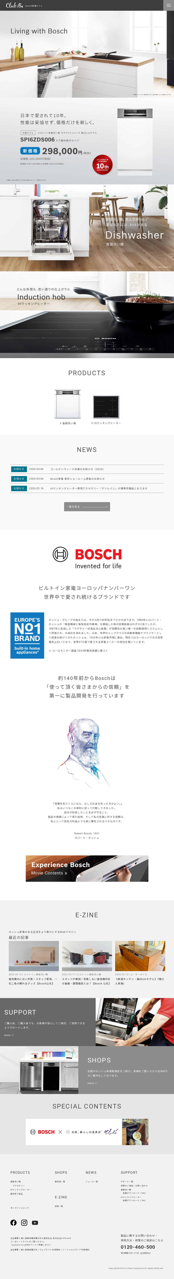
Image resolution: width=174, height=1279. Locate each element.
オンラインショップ (19, 1208)
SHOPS (61, 1172)
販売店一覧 (60, 1182)
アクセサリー (19, 1186)
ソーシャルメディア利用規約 (76, 1250)
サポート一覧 (127, 1182)
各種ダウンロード (131, 1193)
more (7, 1035)
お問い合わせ (141, 1186)
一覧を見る (73, 506)
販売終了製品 (16, 1194)
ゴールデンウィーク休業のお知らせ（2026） (77, 469)
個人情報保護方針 (29, 1250)
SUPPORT (129, 1172)
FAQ (144, 1193)
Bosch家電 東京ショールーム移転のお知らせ (77, 478)
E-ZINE (61, 1197)
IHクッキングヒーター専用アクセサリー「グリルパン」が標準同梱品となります (99, 488)
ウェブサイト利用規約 (50, 1250)
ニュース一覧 (92, 1182)
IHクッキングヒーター (106, 423)
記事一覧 (59, 1206)
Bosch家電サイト (24, 6)
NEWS (91, 1172)
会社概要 (14, 1250)
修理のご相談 (127, 1186)
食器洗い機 (68, 423)
